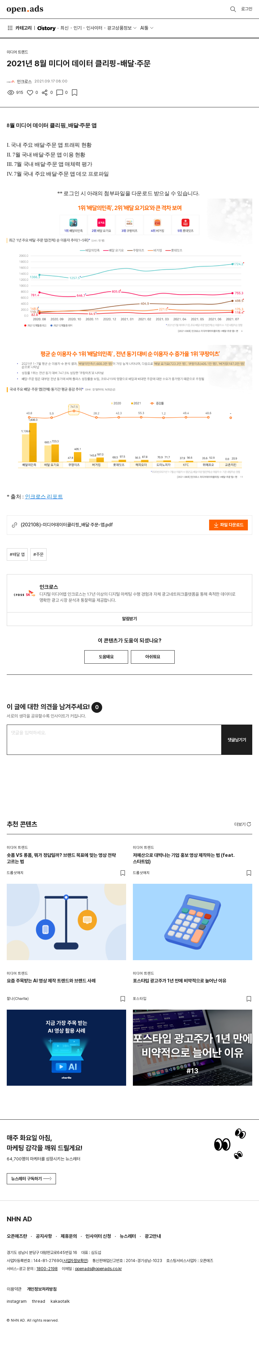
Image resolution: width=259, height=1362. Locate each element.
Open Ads (25, 9)
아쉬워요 (152, 656)
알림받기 (129, 618)
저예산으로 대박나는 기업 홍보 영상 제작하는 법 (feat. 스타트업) (184, 858)
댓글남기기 (237, 739)
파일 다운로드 (228, 525)
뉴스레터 (128, 1236)
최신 (64, 28)
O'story (46, 28)
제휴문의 (69, 1236)
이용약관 (14, 1289)
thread (38, 1301)
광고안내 (153, 1236)
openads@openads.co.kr (98, 1268)
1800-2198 (47, 1268)
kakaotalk (60, 1301)
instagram (17, 1301)
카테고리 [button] (19, 28)
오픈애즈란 (17, 1236)
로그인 (246, 8)
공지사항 (44, 1236)
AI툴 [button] (144, 28)
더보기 (243, 824)
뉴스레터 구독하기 (31, 1178)
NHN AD (19, 1219)
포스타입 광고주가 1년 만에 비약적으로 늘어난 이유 (179, 980)
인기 (78, 28)
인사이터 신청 (98, 1236)
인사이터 (94, 28)
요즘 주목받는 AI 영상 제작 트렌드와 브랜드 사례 (51, 980)
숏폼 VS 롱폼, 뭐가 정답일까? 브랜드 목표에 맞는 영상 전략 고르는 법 (61, 858)
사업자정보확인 (75, 1260)
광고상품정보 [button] (119, 28)
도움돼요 (106, 656)
